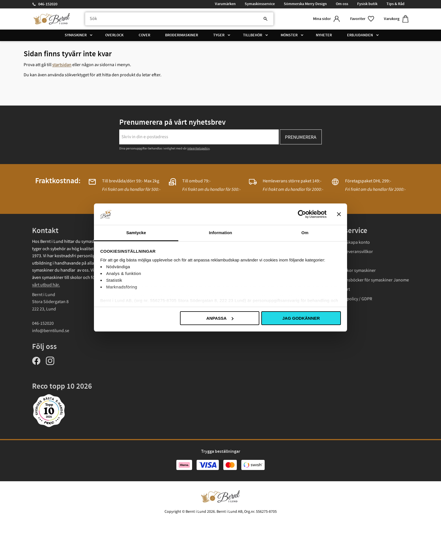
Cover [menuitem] (144, 35)
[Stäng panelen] (339, 214)
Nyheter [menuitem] (324, 35)
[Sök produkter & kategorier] (179, 18)
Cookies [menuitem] (335, 308)
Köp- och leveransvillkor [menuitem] (350, 252)
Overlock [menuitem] (114, 35)
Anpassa (219, 318)
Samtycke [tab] (136, 232)
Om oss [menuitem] (342, 3)
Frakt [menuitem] (332, 261)
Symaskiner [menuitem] (76, 35)
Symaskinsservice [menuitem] (260, 3)
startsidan (61, 65)
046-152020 (47, 4)
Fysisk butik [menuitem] (367, 3)
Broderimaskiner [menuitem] (181, 35)
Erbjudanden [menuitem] (360, 35)
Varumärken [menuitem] (225, 3)
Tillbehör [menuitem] (252, 35)
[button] (362, 19)
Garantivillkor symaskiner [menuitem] (351, 270)
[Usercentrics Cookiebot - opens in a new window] (302, 214)
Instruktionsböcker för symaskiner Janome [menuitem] (368, 280)
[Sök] (265, 18)
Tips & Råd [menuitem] (395, 3)
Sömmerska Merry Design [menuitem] (305, 3)
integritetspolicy (198, 148)
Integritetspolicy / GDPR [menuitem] (349, 299)
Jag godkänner (301, 318)
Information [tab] (220, 232)
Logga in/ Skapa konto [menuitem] (348, 242)
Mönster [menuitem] (289, 35)
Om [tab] (304, 232)
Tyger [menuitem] (218, 35)
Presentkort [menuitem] (338, 289)
